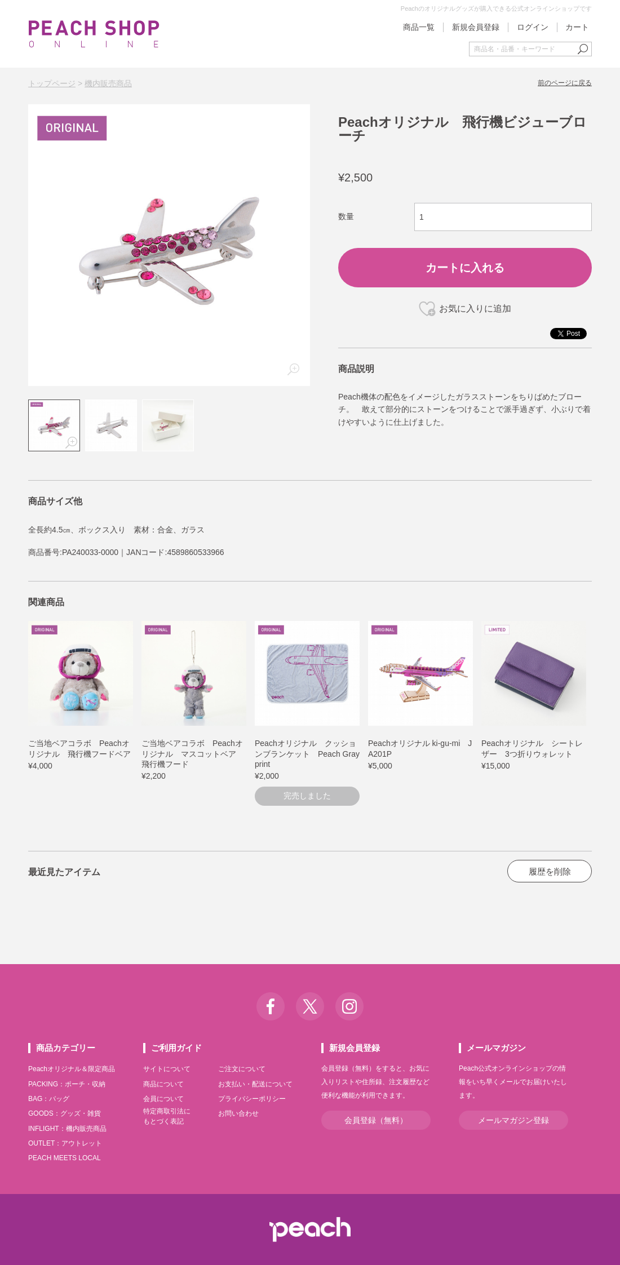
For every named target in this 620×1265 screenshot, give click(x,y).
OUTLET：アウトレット (65, 1143)
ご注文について (241, 1069)
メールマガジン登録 (513, 1120)
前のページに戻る (565, 83)
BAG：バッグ (48, 1099)
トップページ (52, 83)
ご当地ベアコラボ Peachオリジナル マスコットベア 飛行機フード (192, 753)
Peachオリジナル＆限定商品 (71, 1069)
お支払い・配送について (255, 1084)
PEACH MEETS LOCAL (64, 1158)
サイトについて (167, 1069)
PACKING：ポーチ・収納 (66, 1084)
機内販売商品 (108, 83)
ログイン (532, 27)
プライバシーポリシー (252, 1099)
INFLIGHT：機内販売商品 (67, 1129)
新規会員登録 (475, 27)
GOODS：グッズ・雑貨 (64, 1113)
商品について (163, 1084)
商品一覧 (419, 27)
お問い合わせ (238, 1113)
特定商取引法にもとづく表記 (167, 1116)
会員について (163, 1099)
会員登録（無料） (376, 1120)
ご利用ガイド (176, 1048)
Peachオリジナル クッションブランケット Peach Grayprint (307, 753)
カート (577, 27)
